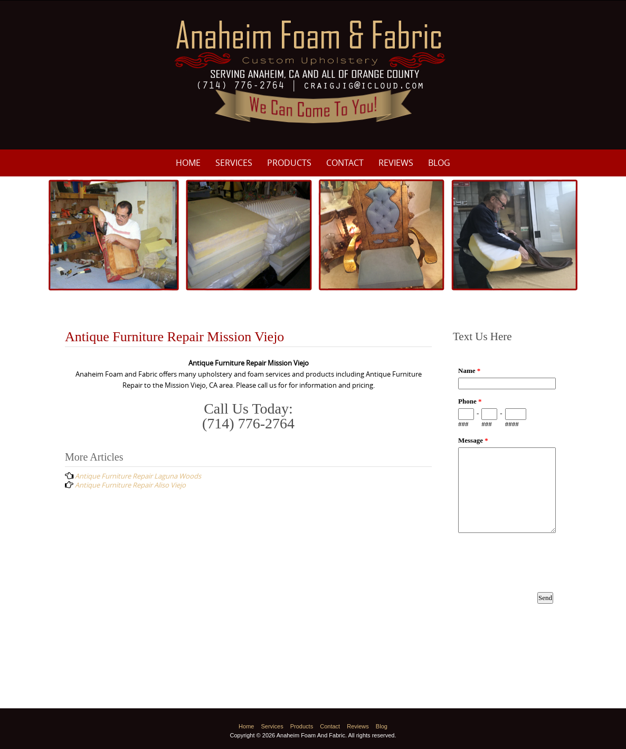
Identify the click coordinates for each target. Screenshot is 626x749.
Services (233, 162)
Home (188, 162)
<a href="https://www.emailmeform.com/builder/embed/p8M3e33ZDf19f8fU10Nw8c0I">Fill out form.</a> (507, 495)
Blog (439, 162)
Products (289, 162)
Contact (345, 162)
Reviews (395, 162)
